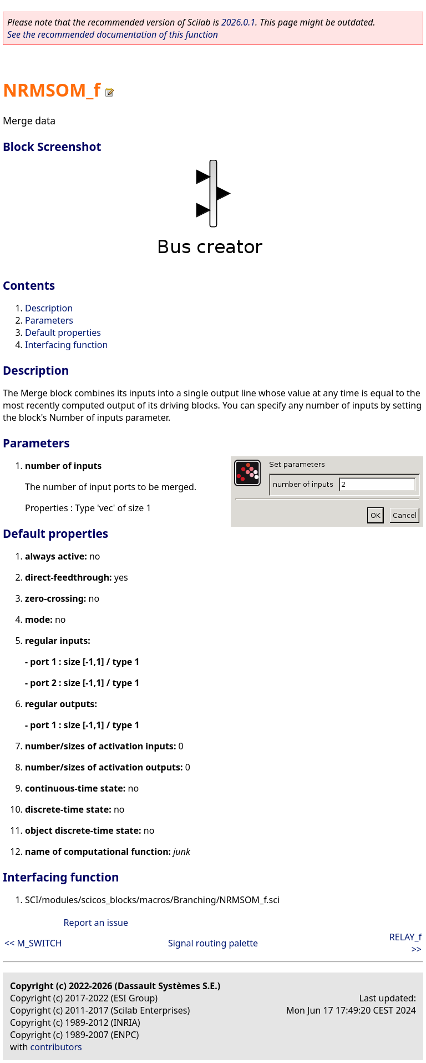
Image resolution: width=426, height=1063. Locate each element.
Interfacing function (66, 345)
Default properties (63, 332)
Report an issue (96, 922)
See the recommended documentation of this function (112, 34)
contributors (56, 1047)
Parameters (49, 320)
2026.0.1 (238, 22)
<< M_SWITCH (33, 943)
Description (49, 308)
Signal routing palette (213, 943)
